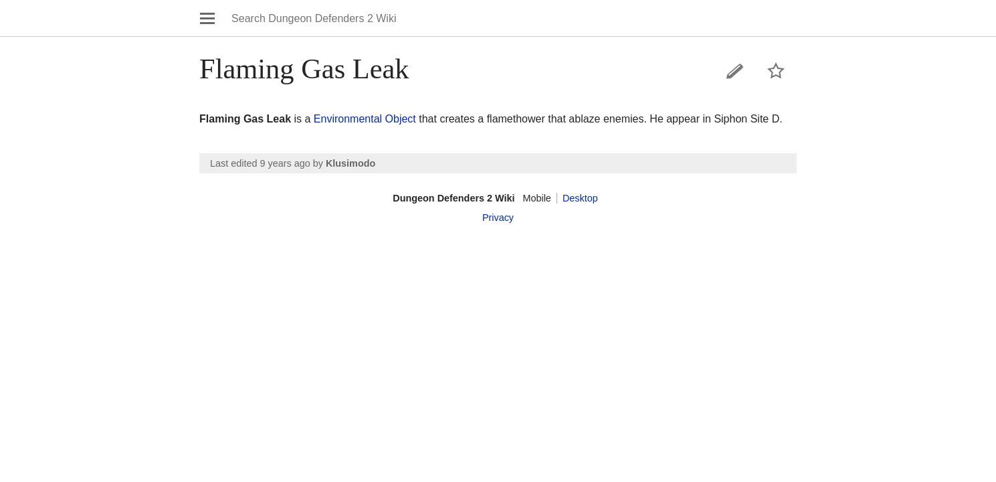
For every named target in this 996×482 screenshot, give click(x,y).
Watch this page (776, 71)
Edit (735, 71)
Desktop (580, 198)
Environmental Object (365, 119)
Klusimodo (350, 163)
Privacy (498, 217)
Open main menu (207, 18)
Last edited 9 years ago (260, 163)
